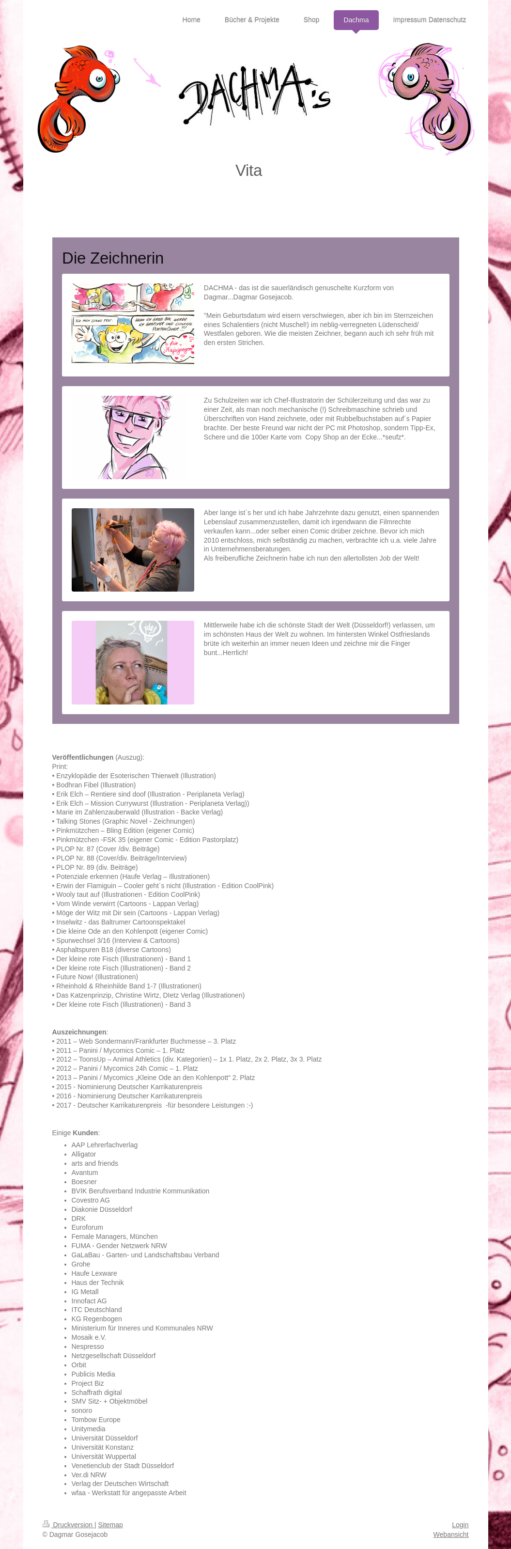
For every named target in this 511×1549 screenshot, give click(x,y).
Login (460, 1525)
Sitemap (110, 1525)
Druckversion (68, 1525)
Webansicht (451, 1534)
